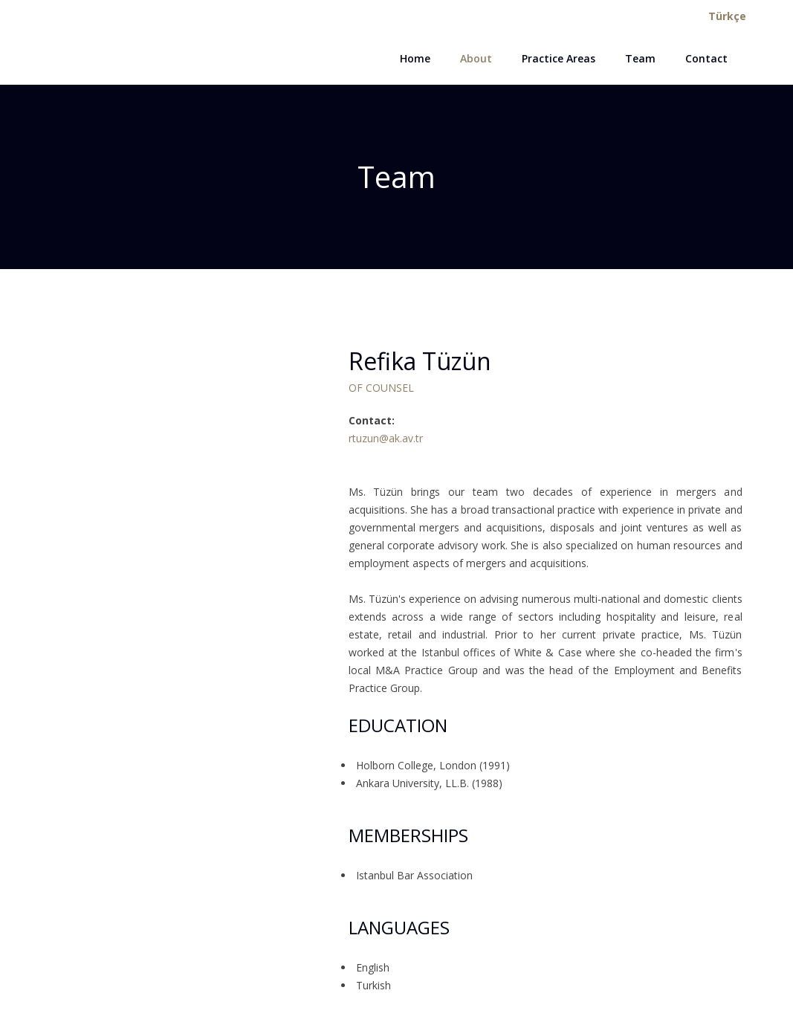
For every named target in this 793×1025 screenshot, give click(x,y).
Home (415, 58)
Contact (706, 58)
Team (640, 58)
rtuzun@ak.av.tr (386, 438)
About (476, 58)
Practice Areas (558, 58)
